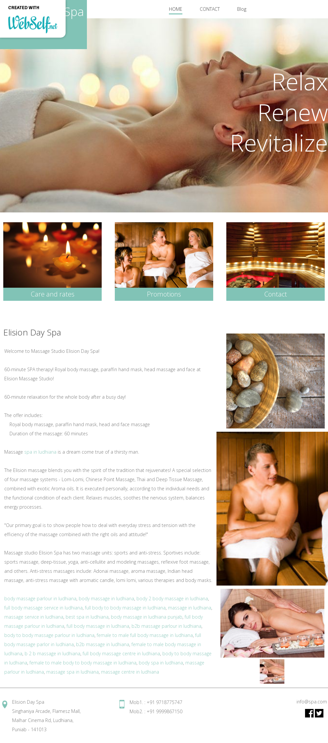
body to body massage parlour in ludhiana (49, 635)
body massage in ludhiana (106, 598)
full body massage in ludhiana (98, 626)
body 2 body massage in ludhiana (172, 598)
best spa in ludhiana (87, 617)
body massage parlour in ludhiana (40, 598)
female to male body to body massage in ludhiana (83, 663)
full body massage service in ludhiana (43, 608)
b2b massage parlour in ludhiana (166, 626)
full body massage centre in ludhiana (121, 653)
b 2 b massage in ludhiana (52, 653)
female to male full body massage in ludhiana (145, 635)
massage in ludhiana (189, 608)
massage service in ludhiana (33, 617)
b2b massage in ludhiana (102, 644)
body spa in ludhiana (161, 663)
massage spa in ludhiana (72, 672)
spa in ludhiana (40, 452)
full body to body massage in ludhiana (125, 608)
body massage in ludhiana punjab (146, 617)
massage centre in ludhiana (130, 672)
